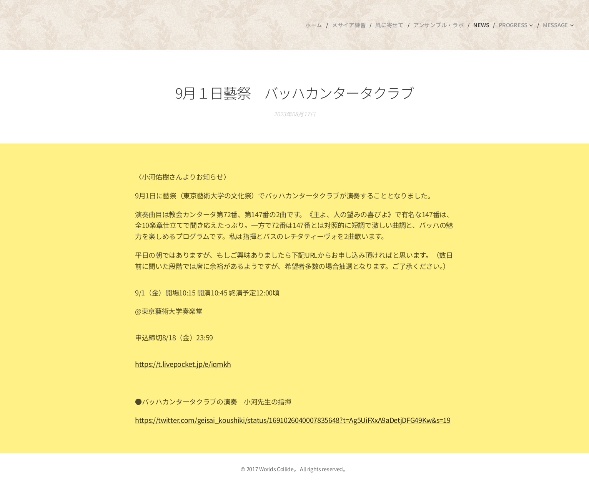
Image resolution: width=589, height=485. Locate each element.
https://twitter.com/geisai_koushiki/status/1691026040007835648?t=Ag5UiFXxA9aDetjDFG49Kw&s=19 (293, 420)
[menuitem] (322, 25)
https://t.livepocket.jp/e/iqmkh (183, 364)
